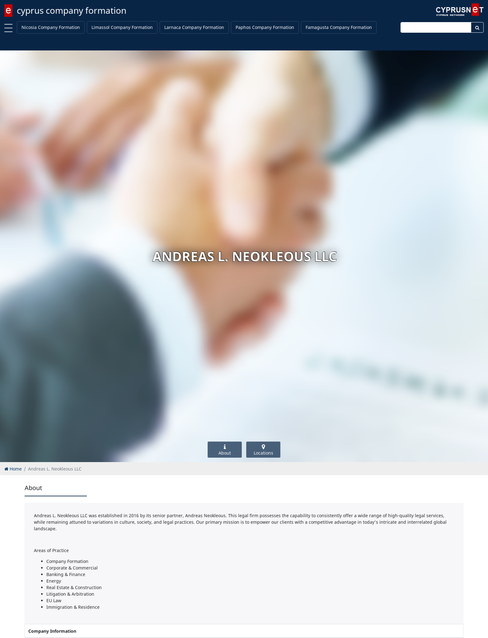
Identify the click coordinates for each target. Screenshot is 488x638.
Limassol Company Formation (122, 27)
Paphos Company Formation (265, 27)
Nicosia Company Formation (50, 27)
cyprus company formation (71, 10)
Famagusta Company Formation (339, 27)
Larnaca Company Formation (194, 27)
